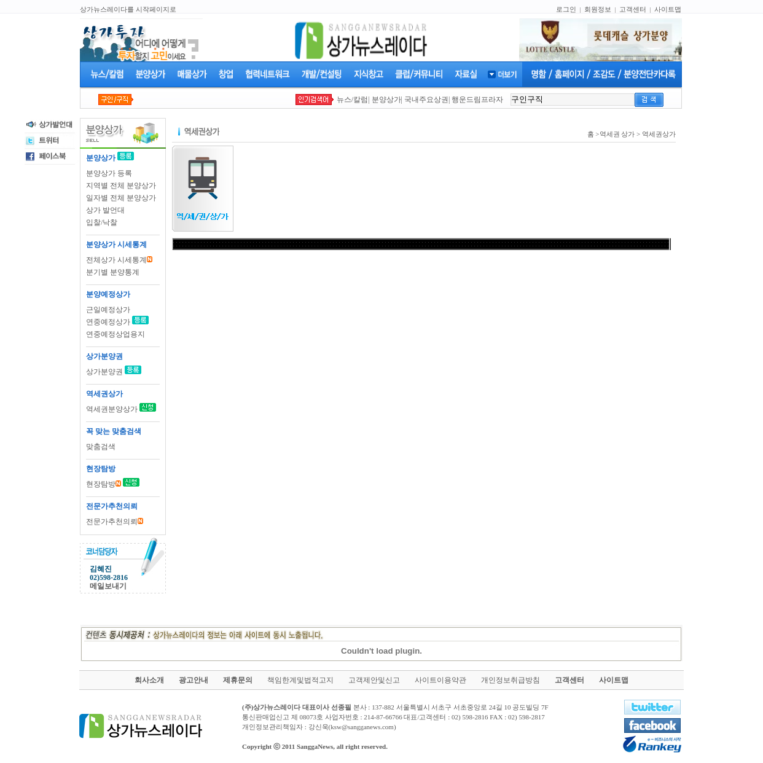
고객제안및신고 (374, 680)
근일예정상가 (108, 309)
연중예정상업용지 (115, 334)
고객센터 (632, 9)
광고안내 (193, 680)
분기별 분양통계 (112, 272)
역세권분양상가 (112, 409)
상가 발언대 (105, 210)
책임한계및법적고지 (300, 680)
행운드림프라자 (477, 99)
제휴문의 (237, 680)
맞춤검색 (100, 446)
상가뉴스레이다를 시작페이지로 (128, 9)
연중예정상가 (108, 322)
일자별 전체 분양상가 (121, 198)
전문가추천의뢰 (114, 521)
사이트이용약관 (440, 680)
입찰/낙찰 (101, 222)
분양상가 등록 (109, 173)
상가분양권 (105, 371)
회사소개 (149, 680)
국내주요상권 (426, 99)
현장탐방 (103, 484)
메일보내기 (108, 586)
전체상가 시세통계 (119, 260)
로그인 (566, 9)
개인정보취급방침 (510, 680)
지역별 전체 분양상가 (121, 185)
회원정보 (597, 9)
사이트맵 (667, 9)
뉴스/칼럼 (352, 99)
